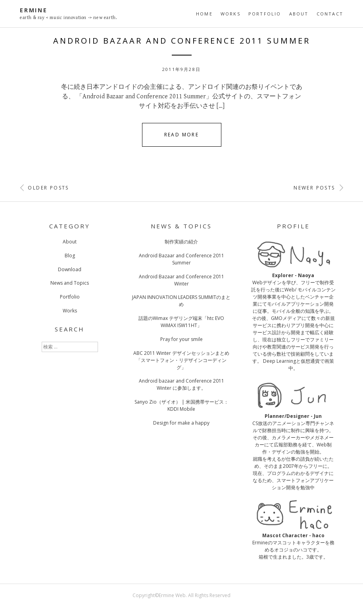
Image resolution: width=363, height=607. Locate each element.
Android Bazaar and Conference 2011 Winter (181, 280)
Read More (181, 134)
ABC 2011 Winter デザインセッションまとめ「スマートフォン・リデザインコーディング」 (181, 360)
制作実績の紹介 (181, 241)
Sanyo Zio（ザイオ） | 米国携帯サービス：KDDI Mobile (181, 405)
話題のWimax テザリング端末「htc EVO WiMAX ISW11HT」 (181, 322)
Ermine (34, 10)
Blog (70, 255)
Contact (330, 14)
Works (230, 14)
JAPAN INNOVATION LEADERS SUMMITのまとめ (181, 301)
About (299, 14)
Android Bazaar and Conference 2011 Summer (181, 40)
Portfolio (264, 14)
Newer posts (318, 187)
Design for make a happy (181, 422)
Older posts (44, 187)
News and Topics (69, 283)
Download (69, 269)
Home (204, 14)
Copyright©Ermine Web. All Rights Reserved (181, 595)
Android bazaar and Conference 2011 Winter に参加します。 (181, 384)
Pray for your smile (181, 339)
